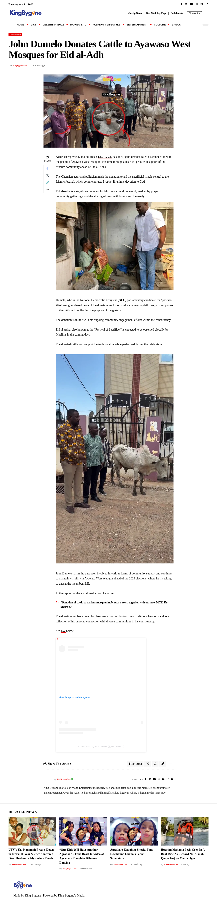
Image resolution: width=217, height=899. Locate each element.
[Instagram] (196, 4)
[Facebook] (181, 4)
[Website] (138, 778)
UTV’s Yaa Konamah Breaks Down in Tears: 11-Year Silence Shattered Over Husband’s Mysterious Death (31, 853)
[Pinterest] (202, 4)
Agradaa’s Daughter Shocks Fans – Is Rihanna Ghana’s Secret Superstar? (132, 853)
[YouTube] (191, 4)
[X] (186, 4)
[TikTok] (206, 4)
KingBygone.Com (22, 66)
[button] (206, 13)
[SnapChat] (172, 778)
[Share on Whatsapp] (153, 762)
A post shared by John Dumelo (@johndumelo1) (102, 745)
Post (65, 629)
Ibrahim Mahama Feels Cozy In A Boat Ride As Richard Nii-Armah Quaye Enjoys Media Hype (183, 853)
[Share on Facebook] (48, 170)
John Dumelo (107, 157)
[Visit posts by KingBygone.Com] (48, 779)
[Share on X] (48, 178)
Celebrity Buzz (17, 35)
